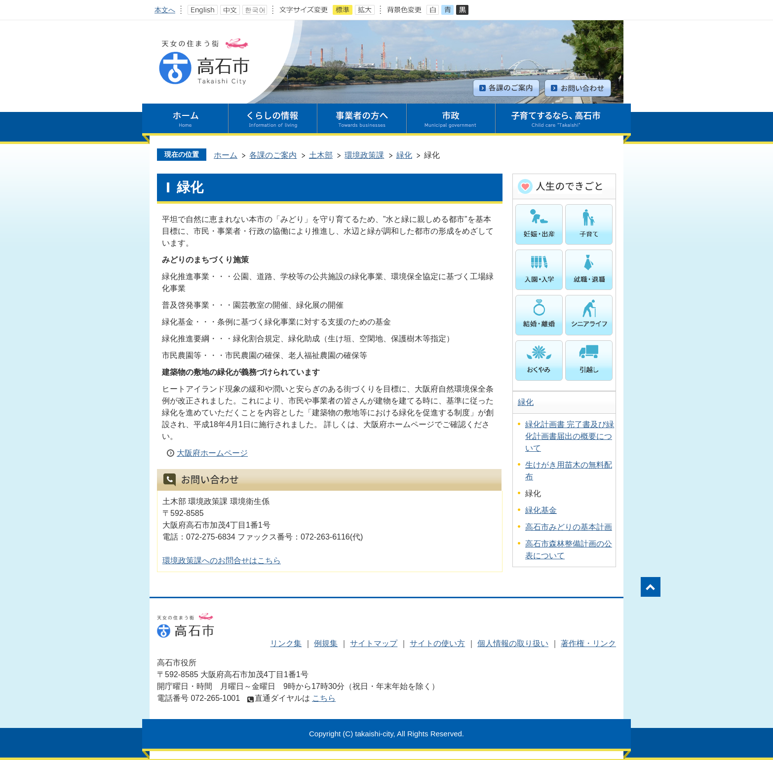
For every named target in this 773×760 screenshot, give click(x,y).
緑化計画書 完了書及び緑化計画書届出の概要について (569, 436)
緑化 (404, 155)
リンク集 (286, 643)
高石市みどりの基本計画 (568, 527)
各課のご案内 (273, 155)
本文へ (165, 10)
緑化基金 (541, 510)
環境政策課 (364, 155)
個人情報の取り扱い (512, 643)
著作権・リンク (588, 643)
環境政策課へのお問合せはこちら (221, 560)
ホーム (225, 155)
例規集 (326, 643)
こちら (324, 698)
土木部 (321, 155)
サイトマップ (373, 643)
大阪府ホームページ (212, 453)
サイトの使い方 (437, 643)
